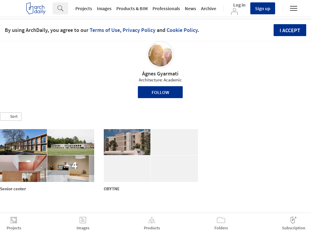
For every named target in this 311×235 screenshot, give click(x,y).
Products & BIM (132, 8)
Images (104, 8)
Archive (208, 8)
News (190, 8)
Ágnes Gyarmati (160, 73)
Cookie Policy (182, 30)
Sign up (262, 8)
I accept (290, 30)
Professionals (166, 8)
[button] (11, 116)
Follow (160, 92)
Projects (83, 8)
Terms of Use (105, 30)
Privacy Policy (139, 30)
